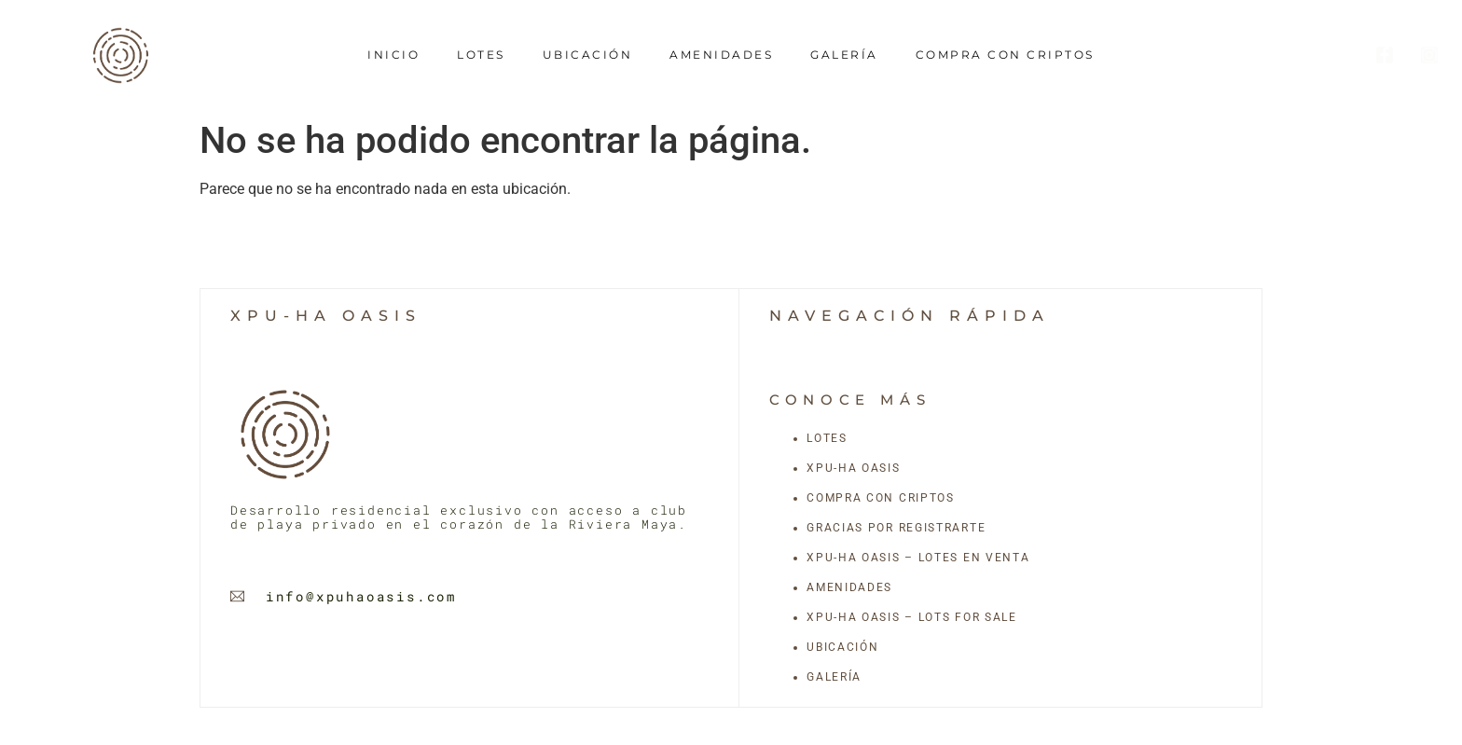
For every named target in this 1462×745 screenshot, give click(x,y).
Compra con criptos (1005, 55)
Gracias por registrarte (896, 527)
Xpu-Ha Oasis (853, 468)
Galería (844, 55)
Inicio (393, 55)
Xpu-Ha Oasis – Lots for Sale (912, 617)
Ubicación (588, 55)
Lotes (481, 55)
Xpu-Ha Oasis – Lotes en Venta (918, 557)
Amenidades (721, 55)
